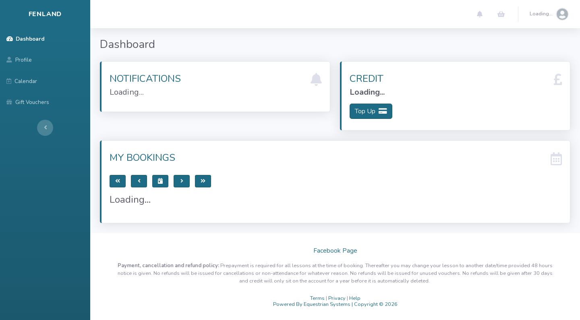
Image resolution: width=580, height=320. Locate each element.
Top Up (371, 111)
